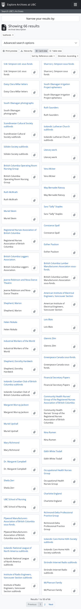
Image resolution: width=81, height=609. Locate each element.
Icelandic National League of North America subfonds (17, 549)
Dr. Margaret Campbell (15, 461)
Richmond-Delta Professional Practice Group (58, 514)
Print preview (10, 51)
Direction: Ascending (67, 56)
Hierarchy (26, 51)
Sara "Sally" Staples (53, 206)
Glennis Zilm (50, 338)
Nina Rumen (50, 432)
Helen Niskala (10, 322)
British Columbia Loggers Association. (16, 258)
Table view (55, 51)
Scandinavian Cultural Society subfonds (18, 125)
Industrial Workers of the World (19, 341)
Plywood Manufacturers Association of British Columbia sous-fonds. (19, 521)
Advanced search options (19, 43)
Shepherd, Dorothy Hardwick (18, 361)
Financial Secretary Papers (57, 377)
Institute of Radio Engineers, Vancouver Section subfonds (18, 576)
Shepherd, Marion (13, 303)
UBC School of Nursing (15, 499)
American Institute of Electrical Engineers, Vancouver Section (59, 295)
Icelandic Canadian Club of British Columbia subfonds (20, 383)
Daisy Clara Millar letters (16, 84)
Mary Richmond (11, 442)
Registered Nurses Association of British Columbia (20, 231)
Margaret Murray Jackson (16, 404)
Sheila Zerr (9, 480)
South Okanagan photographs (19, 103)
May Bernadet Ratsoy (54, 187)
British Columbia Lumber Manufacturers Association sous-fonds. (60, 266)
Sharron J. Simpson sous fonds (59, 64)
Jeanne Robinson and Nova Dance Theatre (20, 281)
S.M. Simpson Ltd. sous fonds (18, 64)
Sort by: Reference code (42, 56)
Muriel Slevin (10, 211)
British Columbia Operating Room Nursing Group (20, 167)
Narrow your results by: (40, 18)
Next (51, 604)
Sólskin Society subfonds (16, 146)
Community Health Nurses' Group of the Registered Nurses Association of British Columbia (59, 399)
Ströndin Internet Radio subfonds (60, 562)
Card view (41, 51)
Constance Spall (52, 225)
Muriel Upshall (11, 423)
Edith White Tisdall (53, 451)
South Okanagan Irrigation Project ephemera (57, 86)
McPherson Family (53, 582)
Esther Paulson (51, 244)
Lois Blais (48, 319)
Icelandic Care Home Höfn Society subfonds (60, 541)
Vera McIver (49, 168)
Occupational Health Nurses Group (58, 472)
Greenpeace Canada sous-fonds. (60, 357)
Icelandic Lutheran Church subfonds (57, 128)
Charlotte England (53, 493)
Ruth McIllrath (11, 192)
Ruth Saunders (51, 107)
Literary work (50, 149)
